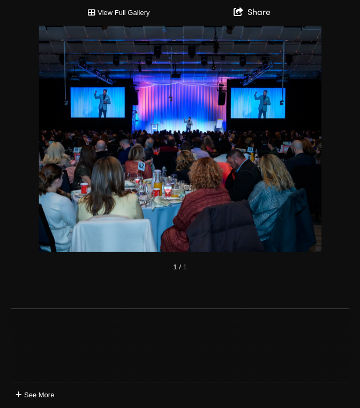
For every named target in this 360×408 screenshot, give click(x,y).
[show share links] (252, 11)
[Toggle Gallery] (118, 13)
